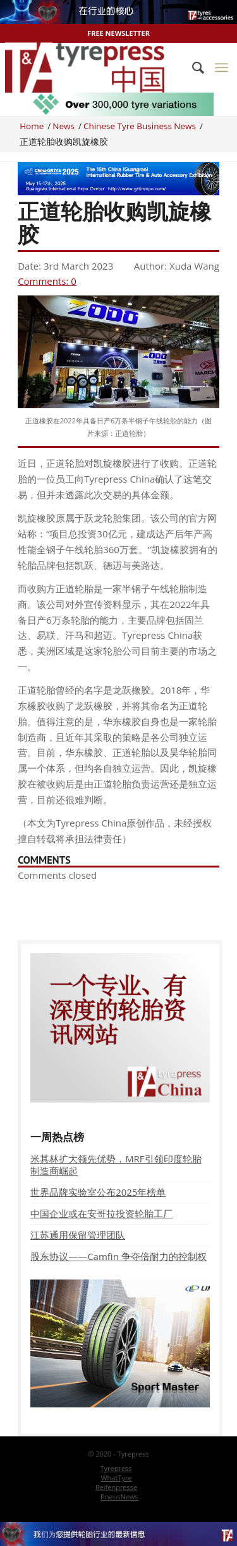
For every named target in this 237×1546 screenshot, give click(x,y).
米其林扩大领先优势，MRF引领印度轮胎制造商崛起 (116, 1164)
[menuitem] (191, 67)
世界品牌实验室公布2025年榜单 (98, 1192)
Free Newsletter (118, 33)
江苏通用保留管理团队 (77, 1234)
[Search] (191, 67)
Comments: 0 (47, 281)
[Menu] (221, 67)
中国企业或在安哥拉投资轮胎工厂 (101, 1213)
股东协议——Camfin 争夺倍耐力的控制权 (118, 1256)
